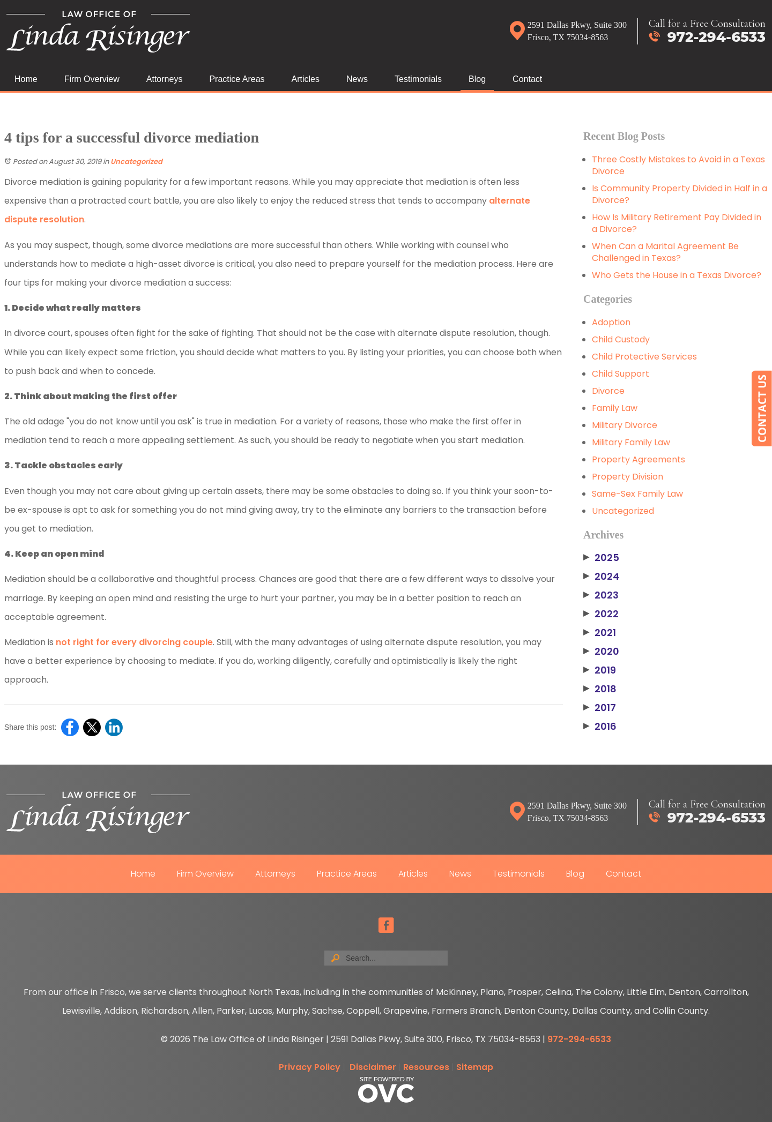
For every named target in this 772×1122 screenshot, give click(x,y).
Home (26, 79)
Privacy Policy (309, 1067)
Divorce (608, 391)
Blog (477, 79)
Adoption (611, 322)
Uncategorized (136, 161)
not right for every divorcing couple (134, 642)
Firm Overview (92, 79)
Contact (527, 79)
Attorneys (164, 79)
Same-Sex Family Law (637, 494)
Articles (306, 79)
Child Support (620, 374)
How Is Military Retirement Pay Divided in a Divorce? (676, 223)
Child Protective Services (644, 356)
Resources (426, 1067)
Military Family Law (631, 442)
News (357, 79)
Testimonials (418, 79)
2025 (601, 557)
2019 (599, 670)
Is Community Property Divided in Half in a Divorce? (679, 194)
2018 (600, 689)
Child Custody (621, 339)
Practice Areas (236, 79)
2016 (600, 726)
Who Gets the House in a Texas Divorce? (676, 275)
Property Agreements (638, 459)
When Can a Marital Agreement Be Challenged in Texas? (665, 252)
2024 (601, 576)
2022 (601, 614)
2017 (599, 707)
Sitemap (474, 1067)
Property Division (627, 476)
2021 (599, 632)
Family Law (614, 408)
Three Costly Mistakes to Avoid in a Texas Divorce (678, 165)
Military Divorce (624, 425)
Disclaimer (373, 1067)
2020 (601, 651)
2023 (601, 595)
